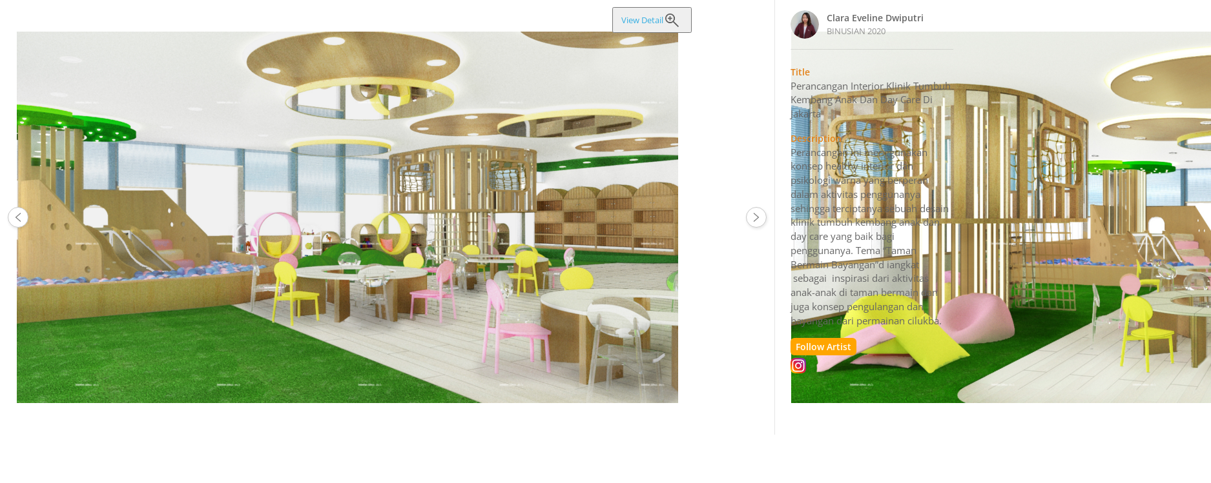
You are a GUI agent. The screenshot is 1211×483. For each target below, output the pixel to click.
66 (756, 217)
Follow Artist (823, 346)
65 (18, 217)
